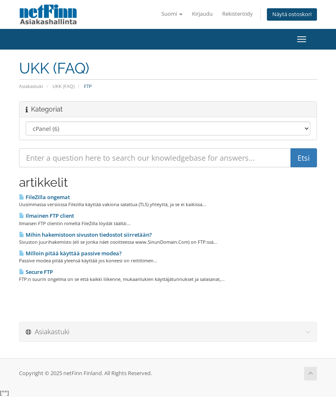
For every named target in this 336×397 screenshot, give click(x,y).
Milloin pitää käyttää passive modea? (70, 253)
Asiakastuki (31, 86)
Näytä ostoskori (292, 14)
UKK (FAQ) (63, 86)
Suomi (171, 13)
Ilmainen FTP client (46, 215)
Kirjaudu (202, 13)
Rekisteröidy (237, 13)
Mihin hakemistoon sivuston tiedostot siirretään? (85, 234)
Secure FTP (36, 272)
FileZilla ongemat (44, 197)
